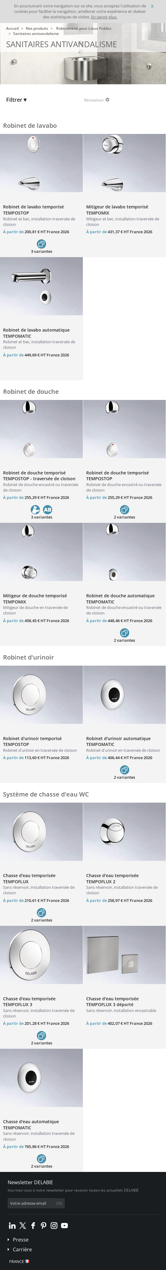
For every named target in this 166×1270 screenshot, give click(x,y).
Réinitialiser (94, 100)
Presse (21, 1239)
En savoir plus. (104, 17)
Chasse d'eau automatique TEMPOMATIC (31, 1125)
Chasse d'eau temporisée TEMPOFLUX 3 (29, 1002)
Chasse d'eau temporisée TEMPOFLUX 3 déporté (112, 1002)
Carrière (22, 1249)
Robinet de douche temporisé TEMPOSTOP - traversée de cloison (39, 476)
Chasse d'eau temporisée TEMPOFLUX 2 (112, 878)
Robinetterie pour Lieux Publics (83, 28)
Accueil (12, 28)
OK (59, 1203)
